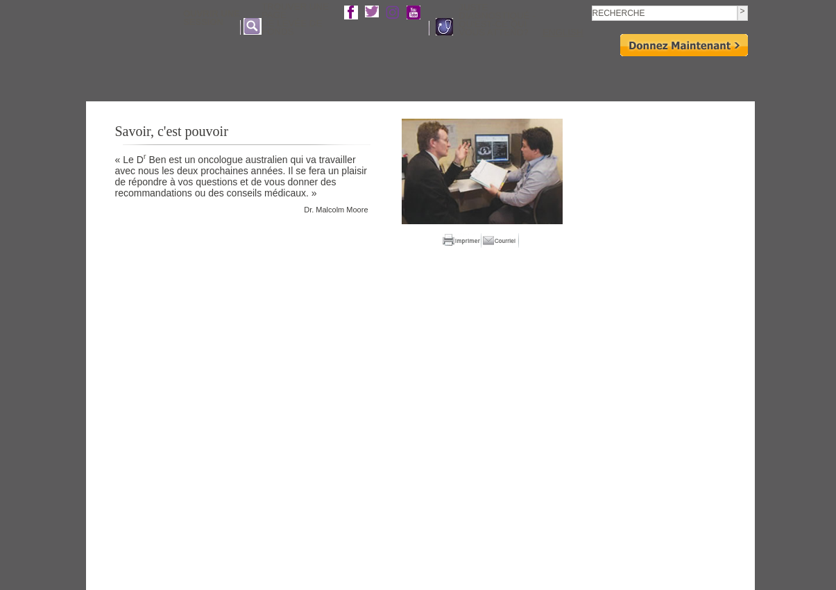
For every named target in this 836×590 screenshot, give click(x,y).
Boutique (726, 78)
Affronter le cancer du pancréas (375, 78)
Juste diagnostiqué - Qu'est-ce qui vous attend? (497, 20)
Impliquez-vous (525, 78)
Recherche (466, 78)
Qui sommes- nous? (265, 78)
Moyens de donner (660, 78)
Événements (589, 78)
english (563, 32)
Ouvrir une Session (211, 17)
